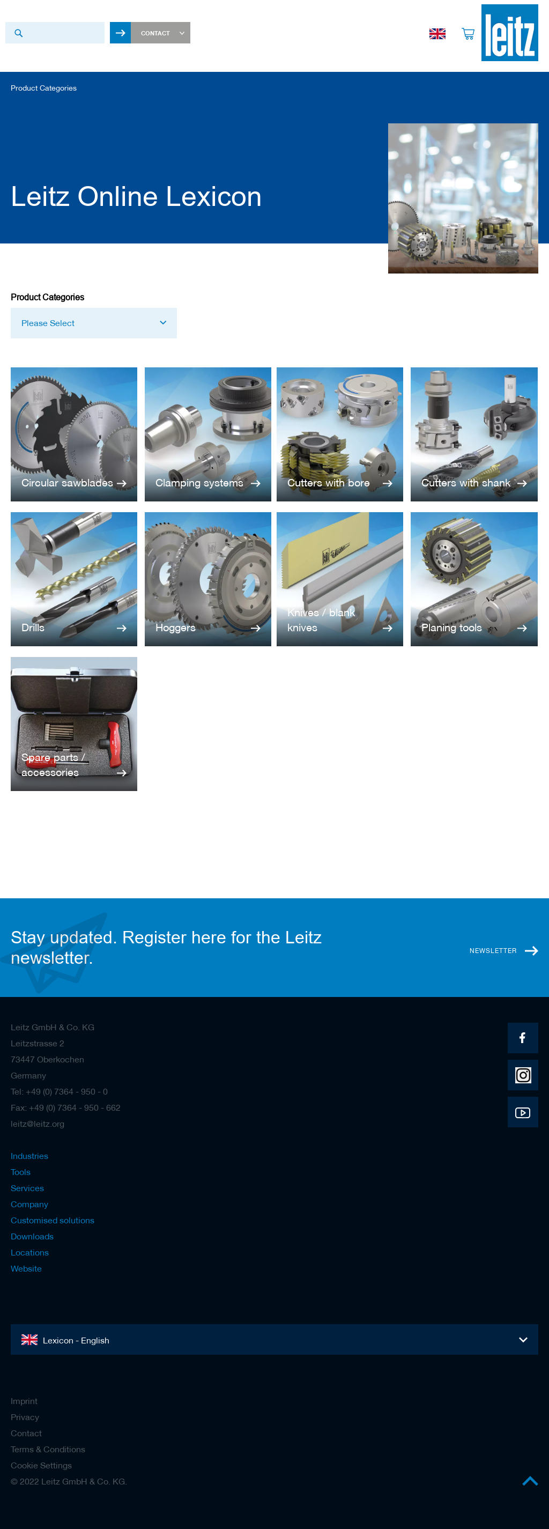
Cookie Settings (41, 1465)
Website (26, 1268)
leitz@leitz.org (37, 1123)
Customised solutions (52, 1220)
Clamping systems (199, 482)
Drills (32, 627)
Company (29, 1204)
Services (27, 1188)
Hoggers (175, 627)
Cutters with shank (465, 482)
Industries (29, 1156)
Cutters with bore (328, 482)
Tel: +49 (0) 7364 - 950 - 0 (59, 1091)
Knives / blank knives (321, 620)
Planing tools (451, 627)
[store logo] (509, 32)
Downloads (32, 1236)
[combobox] (55, 32)
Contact (26, 1433)
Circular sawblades (67, 482)
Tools (21, 1172)
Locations (30, 1252)
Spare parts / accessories (53, 765)
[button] (94, 323)
